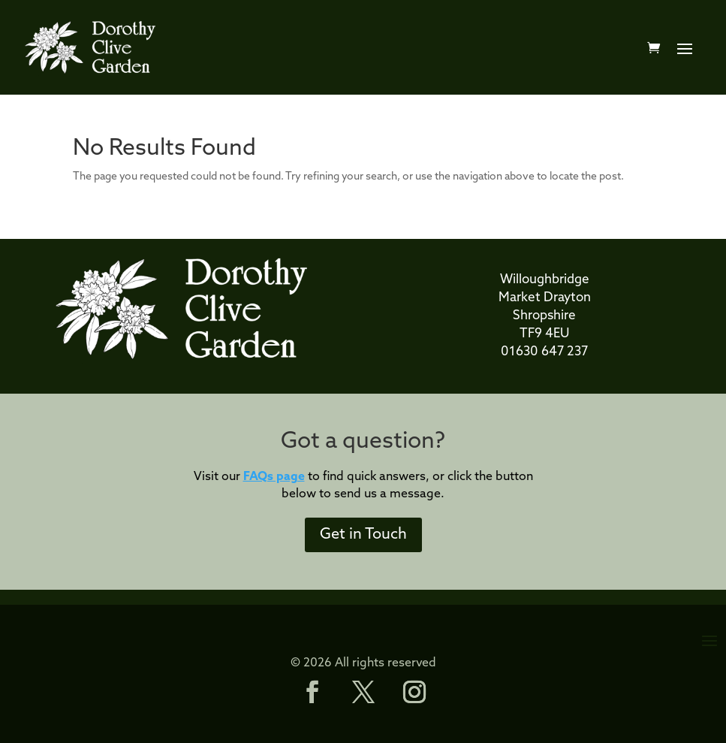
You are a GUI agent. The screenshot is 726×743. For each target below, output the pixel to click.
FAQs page (274, 477)
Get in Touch (363, 534)
